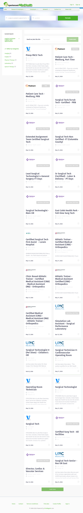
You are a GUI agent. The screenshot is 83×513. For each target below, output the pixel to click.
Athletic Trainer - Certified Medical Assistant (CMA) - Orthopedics (63, 243)
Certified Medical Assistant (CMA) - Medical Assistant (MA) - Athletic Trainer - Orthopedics (37, 318)
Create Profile (57, 504)
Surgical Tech (32, 424)
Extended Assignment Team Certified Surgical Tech (37, 139)
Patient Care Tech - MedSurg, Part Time (65, 58)
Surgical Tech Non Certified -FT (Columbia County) (66, 139)
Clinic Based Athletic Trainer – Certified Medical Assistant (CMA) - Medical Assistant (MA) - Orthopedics (38, 281)
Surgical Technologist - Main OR (37, 211)
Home (13, 504)
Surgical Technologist (66, 387)
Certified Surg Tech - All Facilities (67, 433)
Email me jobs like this (33, 39)
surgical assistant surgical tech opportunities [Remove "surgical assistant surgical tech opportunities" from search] (10, 40)
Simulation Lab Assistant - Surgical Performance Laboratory (65, 325)
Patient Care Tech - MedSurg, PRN (35, 95)
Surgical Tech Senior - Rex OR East (66, 462)
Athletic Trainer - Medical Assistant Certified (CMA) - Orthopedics (64, 280)
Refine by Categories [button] (12, 49)
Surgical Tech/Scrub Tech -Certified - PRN (65, 101)
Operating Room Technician (34, 388)
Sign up (78, 4)
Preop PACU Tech (34, 55)
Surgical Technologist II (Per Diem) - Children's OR (37, 352)
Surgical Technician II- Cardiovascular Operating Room (66, 353)
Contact (21, 504)
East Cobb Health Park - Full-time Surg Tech (67, 211)
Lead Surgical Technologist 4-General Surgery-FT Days (37, 176)
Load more (52, 489)
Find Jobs (68, 18)
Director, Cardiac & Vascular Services (35, 470)
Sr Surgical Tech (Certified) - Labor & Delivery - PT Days (65, 176)
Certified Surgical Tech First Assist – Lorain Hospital (37, 242)
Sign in (72, 4)
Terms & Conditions (32, 504)
